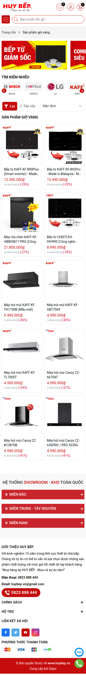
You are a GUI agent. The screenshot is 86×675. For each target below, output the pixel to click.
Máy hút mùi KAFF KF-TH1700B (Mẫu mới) (19, 307)
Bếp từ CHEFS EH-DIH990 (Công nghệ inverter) (61, 239)
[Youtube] (26, 632)
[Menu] (6, 19)
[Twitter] (15, 632)
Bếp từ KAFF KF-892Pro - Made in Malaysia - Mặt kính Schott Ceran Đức (64, 171)
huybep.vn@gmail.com (27, 584)
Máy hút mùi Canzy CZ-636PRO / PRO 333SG (63, 443)
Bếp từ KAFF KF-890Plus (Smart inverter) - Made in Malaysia (21, 171)
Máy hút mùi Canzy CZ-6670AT (63, 375)
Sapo (52, 668)
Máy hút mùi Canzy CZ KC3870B (20, 443)
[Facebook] (6, 632)
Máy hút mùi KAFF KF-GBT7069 (62, 307)
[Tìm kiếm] (16, 19)
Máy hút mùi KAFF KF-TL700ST (19, 375)
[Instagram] (35, 632)
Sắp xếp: (27, 106)
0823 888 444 (28, 577)
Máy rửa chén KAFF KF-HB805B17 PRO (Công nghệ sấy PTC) (20, 239)
